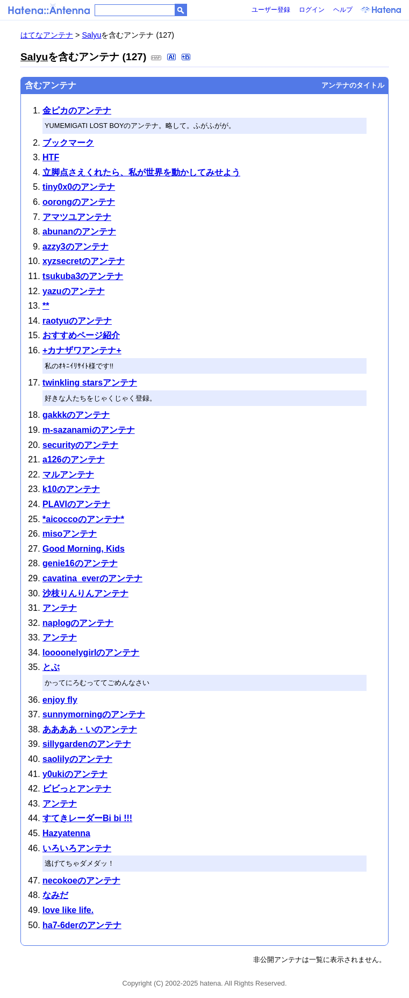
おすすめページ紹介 (81, 335)
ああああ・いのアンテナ (89, 729)
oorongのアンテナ (78, 201)
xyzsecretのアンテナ (83, 261)
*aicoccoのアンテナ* (83, 519)
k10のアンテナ (71, 489)
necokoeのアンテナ (81, 880)
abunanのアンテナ (79, 231)
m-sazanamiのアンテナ (88, 429)
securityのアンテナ (80, 445)
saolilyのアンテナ (77, 759)
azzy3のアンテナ (75, 246)
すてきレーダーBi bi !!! (87, 818)
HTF (50, 157)
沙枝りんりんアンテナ (85, 593)
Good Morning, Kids (83, 548)
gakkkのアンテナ (76, 414)
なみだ (55, 895)
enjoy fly (59, 699)
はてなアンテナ (46, 35)
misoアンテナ (69, 533)
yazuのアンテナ (73, 291)
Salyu (91, 35)
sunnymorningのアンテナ (93, 714)
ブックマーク (68, 142)
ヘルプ (343, 9)
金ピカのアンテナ (76, 110)
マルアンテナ (68, 474)
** (45, 305)
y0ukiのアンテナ (74, 774)
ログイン (312, 9)
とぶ (51, 667)
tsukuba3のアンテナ (82, 276)
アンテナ (59, 607)
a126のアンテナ (73, 459)
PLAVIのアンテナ (76, 504)
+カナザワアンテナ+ (81, 350)
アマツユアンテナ (76, 217)
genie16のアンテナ (80, 563)
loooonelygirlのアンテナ (90, 652)
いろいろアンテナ (76, 848)
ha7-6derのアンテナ (81, 925)
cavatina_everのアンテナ (92, 578)
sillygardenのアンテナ (86, 743)
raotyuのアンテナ (77, 320)
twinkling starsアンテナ (89, 382)
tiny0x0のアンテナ (78, 186)
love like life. (68, 910)
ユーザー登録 (271, 9)
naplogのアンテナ (77, 623)
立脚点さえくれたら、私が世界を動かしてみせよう (141, 172)
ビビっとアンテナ (76, 788)
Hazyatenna (66, 833)
